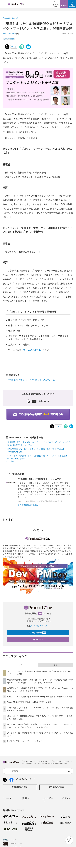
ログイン (38, 639)
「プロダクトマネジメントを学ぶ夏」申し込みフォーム (31, 380)
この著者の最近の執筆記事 (29, 505)
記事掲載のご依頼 (19, 787)
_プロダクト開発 (9, 39)
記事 (26, 798)
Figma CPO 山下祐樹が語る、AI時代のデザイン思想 (29, 702)
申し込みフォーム (32, 350)
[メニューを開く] (4, 4)
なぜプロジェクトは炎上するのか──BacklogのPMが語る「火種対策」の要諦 (39, 696)
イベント (66, 800)
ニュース (7, 800)
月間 (55, 665)
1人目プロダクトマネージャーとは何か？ (24, 741)
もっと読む (10, 461)
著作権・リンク (17, 844)
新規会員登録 (37, 632)
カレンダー (47, 800)
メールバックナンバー (38, 626)
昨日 (20, 665)
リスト (14, 47)
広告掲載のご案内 (56, 787)
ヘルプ (13, 840)
